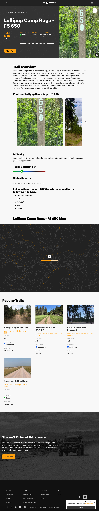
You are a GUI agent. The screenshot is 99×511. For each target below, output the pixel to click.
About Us (9, 491)
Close (81, 507)
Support (8, 498)
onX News (26, 491)
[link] (35, 166)
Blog (59, 491)
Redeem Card (27, 494)
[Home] (49, 3)
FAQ (59, 494)
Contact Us (9, 494)
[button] (7, 3)
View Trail (10, 51)
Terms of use (32, 507)
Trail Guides (44, 491)
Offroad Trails (45, 494)
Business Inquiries (29, 498)
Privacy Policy (43, 507)
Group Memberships (29, 502)
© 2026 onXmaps (54, 507)
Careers (8, 502)
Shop (42, 498)
